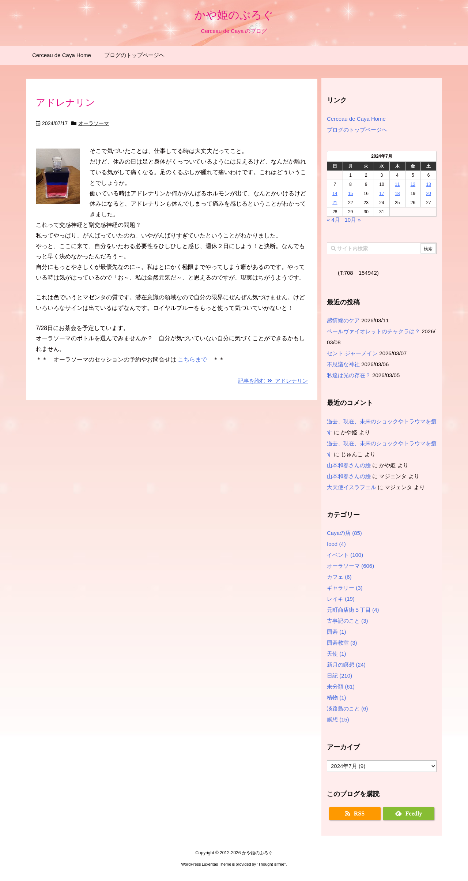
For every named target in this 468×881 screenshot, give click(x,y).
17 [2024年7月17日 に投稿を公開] (381, 193)
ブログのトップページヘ (357, 130)
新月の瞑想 (346, 664)
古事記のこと (347, 621)
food (336, 544)
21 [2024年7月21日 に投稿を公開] (334, 202)
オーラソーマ (93, 123)
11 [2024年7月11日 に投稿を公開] (397, 184)
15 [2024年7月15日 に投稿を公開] (350, 193)
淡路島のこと (347, 708)
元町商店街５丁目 (353, 610)
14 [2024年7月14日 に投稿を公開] (334, 193)
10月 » (352, 220)
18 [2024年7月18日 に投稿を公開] (397, 193)
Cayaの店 (344, 533)
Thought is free (271, 864)
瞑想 (338, 719)
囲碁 (336, 632)
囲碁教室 (342, 643)
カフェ (339, 577)
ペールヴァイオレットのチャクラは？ (373, 331)
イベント (345, 555)
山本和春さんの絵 (349, 465)
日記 (339, 675)
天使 (336, 654)
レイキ (341, 599)
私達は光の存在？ (349, 375)
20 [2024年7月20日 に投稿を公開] (428, 193)
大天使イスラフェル (351, 487)
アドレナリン (65, 102)
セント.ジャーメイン (352, 353)
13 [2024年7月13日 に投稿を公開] (428, 184)
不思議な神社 (343, 364)
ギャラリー (345, 588)
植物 (336, 697)
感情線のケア (343, 320)
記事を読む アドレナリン (273, 381)
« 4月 (333, 220)
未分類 (341, 686)
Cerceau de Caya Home (356, 119)
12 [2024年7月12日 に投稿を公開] (413, 184)
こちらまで (192, 359)
